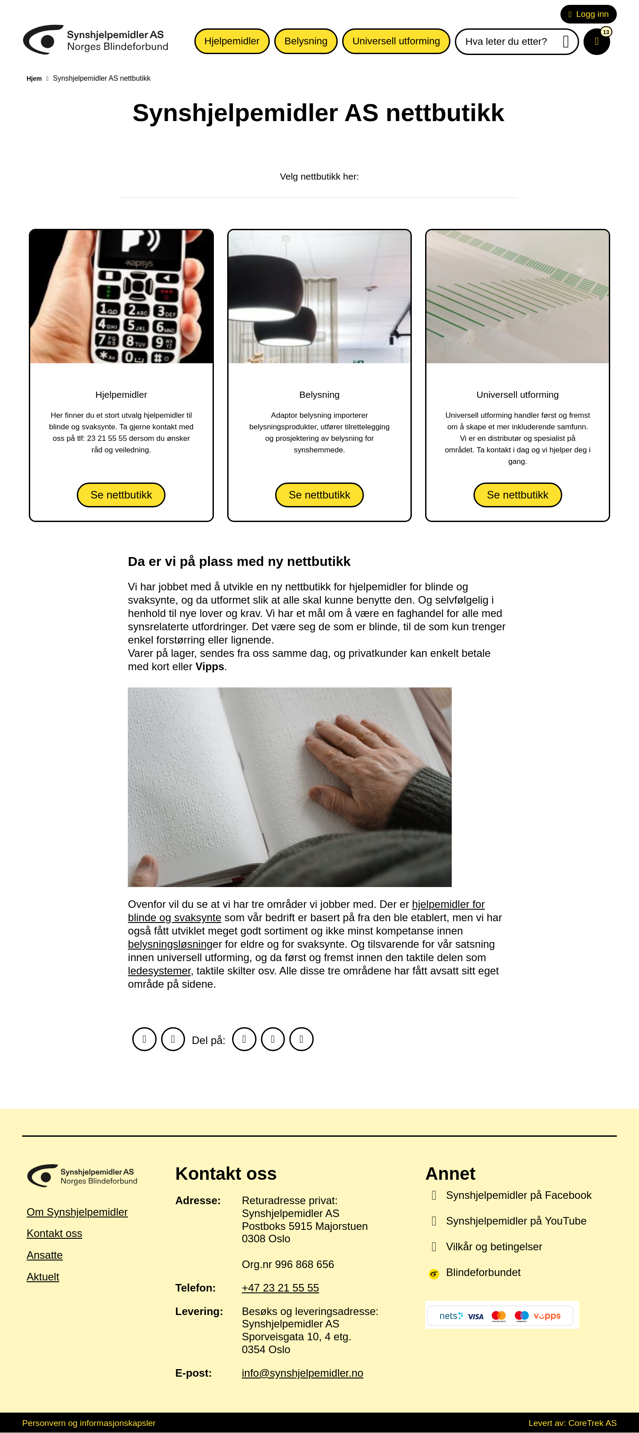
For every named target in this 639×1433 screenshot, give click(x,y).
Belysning (305, 41)
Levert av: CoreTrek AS (573, 1423)
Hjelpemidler (232, 41)
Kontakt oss (54, 1234)
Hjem (34, 78)
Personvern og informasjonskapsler (89, 1423)
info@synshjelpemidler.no (302, 1373)
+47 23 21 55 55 (280, 1288)
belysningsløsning (170, 944)
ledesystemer (159, 971)
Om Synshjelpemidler (77, 1212)
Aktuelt (43, 1278)
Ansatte (45, 1256)
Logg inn (588, 14)
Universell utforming (396, 41)
